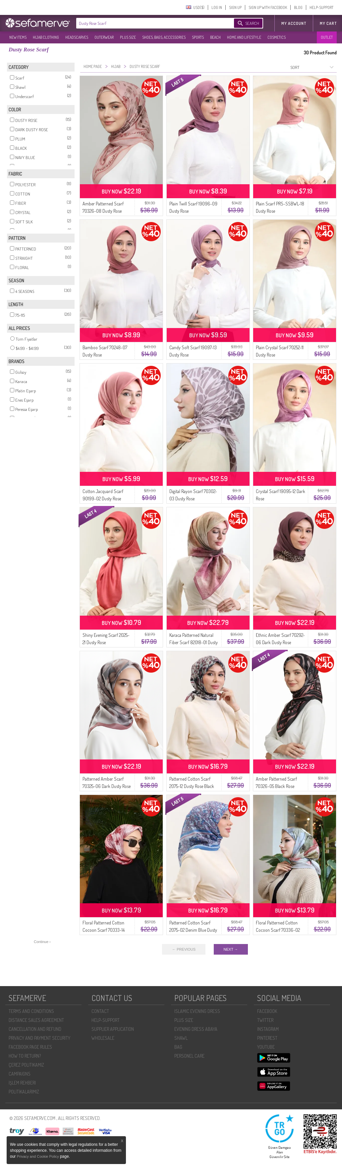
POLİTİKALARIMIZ (24, 1091)
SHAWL (181, 1038)
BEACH (215, 37)
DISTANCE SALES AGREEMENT (36, 1020)
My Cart (328, 23)
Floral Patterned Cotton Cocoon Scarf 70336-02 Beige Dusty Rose (278, 930)
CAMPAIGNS (19, 1074)
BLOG (298, 7)
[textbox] (148, 23)
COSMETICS (276, 37)
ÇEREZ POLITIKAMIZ (26, 1065)
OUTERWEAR (104, 37)
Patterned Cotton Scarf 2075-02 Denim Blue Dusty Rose (193, 930)
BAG (178, 1047)
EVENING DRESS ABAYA (195, 1029)
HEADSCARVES (76, 37)
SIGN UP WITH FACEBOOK (268, 7)
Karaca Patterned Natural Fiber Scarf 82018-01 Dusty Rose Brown (193, 642)
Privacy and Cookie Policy (38, 1156)
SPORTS (198, 37)
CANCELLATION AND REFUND (35, 1029)
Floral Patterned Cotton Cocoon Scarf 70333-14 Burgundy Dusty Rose (104, 930)
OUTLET (327, 37)
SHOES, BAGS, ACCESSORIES (164, 37)
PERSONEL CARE (189, 1056)
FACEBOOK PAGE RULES (30, 1047)
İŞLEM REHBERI (22, 1083)
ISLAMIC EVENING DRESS (197, 1011)
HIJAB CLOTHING (46, 37)
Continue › (42, 942)
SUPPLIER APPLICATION (112, 1029)
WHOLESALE (102, 1038)
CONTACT (100, 1011)
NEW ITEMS (18, 37)
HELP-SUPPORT (321, 7)
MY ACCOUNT (293, 23)
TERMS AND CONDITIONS (31, 1011)
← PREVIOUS (184, 949)
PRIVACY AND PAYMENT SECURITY (39, 1038)
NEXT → (231, 949)
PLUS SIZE (128, 37)
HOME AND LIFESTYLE (244, 37)
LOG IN (216, 7)
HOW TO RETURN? (25, 1056)
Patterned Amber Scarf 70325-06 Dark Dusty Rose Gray (107, 786)
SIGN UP (235, 7)
